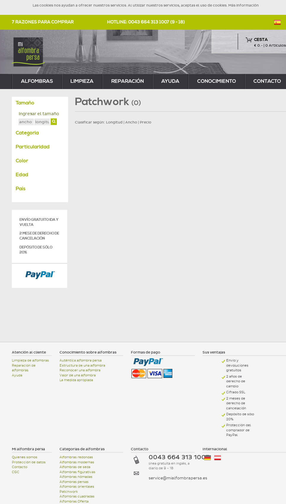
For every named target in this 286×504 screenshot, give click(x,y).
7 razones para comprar (43, 22)
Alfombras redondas (76, 457)
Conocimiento (216, 81)
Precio (145, 122)
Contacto (19, 467)
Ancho (131, 122)
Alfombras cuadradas (77, 496)
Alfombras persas (74, 482)
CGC (15, 472)
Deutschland (207, 458)
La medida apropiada (76, 380)
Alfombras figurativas (77, 472)
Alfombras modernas (77, 462)
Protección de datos (29, 462)
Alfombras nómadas (76, 477)
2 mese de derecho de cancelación (39, 236)
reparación (127, 81)
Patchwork (69, 492)
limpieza (82, 81)
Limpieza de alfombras (30, 360)
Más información (243, 5)
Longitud (114, 122)
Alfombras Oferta (74, 501)
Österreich (217, 458)
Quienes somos (24, 457)
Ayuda (170, 81)
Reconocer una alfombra (80, 370)
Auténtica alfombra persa (81, 360)
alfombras (37, 81)
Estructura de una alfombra (82, 365)
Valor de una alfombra (78, 375)
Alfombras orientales (77, 487)
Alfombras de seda (75, 467)
